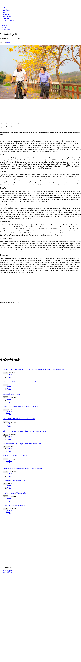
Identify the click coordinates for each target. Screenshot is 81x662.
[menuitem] (40, 25)
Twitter (8, 376)
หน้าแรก (4, 25)
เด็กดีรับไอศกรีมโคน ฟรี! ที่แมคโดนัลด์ (14, 480)
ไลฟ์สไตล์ (6, 18)
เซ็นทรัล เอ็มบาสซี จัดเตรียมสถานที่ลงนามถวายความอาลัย (19, 382)
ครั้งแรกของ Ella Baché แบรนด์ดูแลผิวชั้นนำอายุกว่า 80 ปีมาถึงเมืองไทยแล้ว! (25, 431)
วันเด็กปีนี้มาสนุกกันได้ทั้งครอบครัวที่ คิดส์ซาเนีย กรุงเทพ (19, 456)
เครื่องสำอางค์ (7, 14)
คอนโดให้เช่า (7, 574)
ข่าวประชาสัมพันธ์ (8, 20)
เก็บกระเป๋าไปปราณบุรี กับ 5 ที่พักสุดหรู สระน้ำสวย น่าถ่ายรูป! (20, 406)
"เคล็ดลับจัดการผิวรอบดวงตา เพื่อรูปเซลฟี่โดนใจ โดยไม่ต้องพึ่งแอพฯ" (22, 468)
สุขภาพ (5, 12)
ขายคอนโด (6, 577)
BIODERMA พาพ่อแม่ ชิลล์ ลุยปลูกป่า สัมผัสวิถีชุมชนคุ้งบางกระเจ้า (22, 443)
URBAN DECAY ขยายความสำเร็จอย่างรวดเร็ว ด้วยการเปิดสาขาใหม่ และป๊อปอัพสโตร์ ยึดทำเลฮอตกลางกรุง (33, 369)
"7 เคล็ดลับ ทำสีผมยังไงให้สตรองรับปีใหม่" (15, 493)
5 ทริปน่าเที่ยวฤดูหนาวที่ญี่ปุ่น (11, 394)
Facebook (9, 374)
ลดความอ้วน (7, 16)
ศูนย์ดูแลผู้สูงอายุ (8, 570)
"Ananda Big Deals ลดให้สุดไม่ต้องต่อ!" (14, 505)
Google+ (8, 377)
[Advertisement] (40, 110)
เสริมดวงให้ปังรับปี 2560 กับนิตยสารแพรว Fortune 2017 (19, 419)
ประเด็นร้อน (6, 10)
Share (5, 372)
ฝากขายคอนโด (7, 572)
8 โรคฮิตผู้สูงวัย (6, 29)
